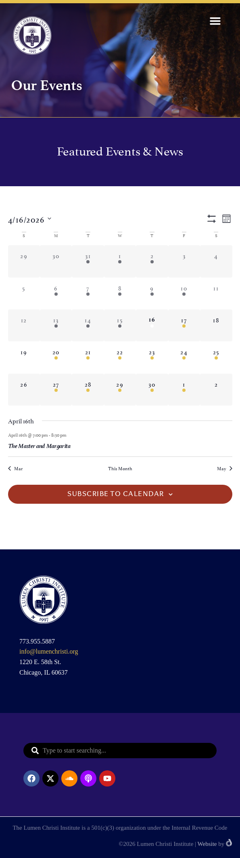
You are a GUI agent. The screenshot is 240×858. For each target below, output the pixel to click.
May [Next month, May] (224, 468)
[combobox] (120, 750)
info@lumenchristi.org (48, 651)
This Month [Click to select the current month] (120, 468)
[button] (215, 21)
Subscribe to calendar (115, 494)
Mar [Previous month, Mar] (15, 468)
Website (207, 844)
